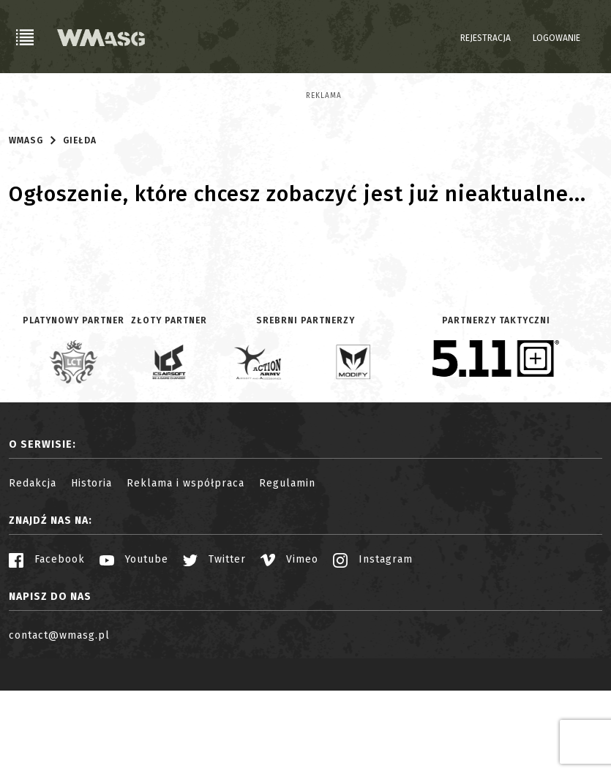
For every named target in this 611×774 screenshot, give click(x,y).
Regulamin (287, 566)
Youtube (134, 642)
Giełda (80, 224)
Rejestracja (485, 38)
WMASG (26, 224)
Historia (91, 566)
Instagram (373, 642)
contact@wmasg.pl (59, 719)
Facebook (47, 642)
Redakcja (32, 566)
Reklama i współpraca (185, 566)
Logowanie (556, 38)
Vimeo (289, 642)
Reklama (27, 95)
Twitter (214, 642)
